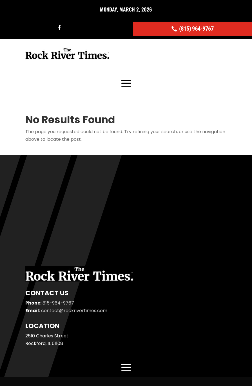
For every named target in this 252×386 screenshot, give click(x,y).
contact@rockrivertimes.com (74, 310)
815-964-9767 (58, 303)
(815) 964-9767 (196, 28)
